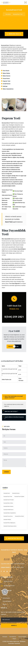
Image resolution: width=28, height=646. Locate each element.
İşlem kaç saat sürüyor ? (11, 411)
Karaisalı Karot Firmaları (9, 499)
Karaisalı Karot (7, 493)
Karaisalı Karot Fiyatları (19, 496)
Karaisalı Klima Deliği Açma (9, 522)
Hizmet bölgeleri (7, 601)
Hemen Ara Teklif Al (14, 34)
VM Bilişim (22, 641)
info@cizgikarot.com (9, 585)
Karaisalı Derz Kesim (19, 516)
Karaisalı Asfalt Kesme (8, 509)
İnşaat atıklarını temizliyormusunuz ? (14, 417)
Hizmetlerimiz (6, 598)
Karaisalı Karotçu (15, 493)
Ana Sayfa (8, 14)
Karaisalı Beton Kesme (8, 506)
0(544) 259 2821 (14, 316)
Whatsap (10, 346)
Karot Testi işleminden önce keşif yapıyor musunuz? (14, 397)
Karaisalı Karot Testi (8, 496)
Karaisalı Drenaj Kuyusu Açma (10, 526)
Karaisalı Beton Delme (8, 503)
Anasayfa (4, 636)
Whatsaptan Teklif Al (14, 538)
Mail (18, 346)
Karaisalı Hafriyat (7, 519)
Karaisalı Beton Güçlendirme (10, 512)
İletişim (4, 604)
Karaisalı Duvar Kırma (8, 516)
